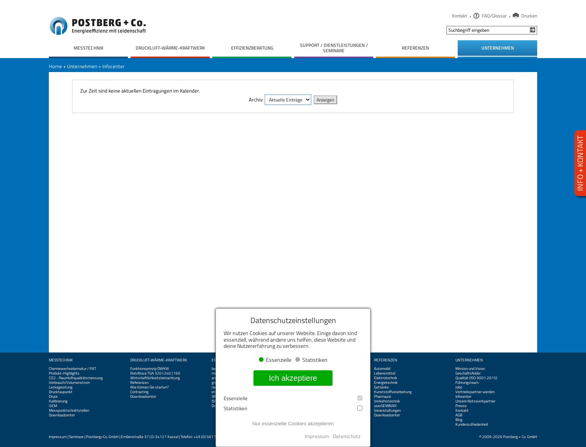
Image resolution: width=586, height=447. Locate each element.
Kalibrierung (58, 401)
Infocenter (113, 66)
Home (55, 66)
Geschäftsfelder (468, 373)
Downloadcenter (62, 415)
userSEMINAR (385, 406)
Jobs (458, 387)
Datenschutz (346, 436)
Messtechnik (61, 360)
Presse (461, 406)
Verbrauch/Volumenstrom (69, 382)
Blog (458, 420)
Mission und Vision (470, 368)
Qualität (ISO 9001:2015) (476, 378)
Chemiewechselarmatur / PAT (72, 368)
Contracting (139, 392)
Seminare (76, 437)
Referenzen (139, 382)
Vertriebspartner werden (475, 392)
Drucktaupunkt (60, 392)
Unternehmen (82, 66)
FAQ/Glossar (494, 15)
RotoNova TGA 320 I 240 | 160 (155, 373)
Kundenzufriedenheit (471, 424)
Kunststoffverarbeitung (393, 392)
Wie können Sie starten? (149, 387)
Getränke (381, 387)
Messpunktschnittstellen (69, 410)
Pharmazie (382, 396)
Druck (53, 396)
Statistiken (293, 408)
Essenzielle (293, 398)
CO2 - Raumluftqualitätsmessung (76, 378)
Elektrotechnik (385, 378)
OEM (53, 406)
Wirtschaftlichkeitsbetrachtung (155, 378)
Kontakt (459, 15)
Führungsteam (467, 382)
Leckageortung (60, 387)
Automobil (382, 368)
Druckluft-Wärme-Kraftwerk (158, 360)
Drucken (529, 15)
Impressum (58, 437)
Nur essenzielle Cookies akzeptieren (293, 423)
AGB (458, 415)
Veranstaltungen (387, 410)
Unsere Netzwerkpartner (475, 401)
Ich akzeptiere (293, 378)
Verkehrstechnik (387, 401)
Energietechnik (386, 382)
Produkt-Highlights (64, 373)
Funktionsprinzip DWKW (149, 368)
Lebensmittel (384, 373)
